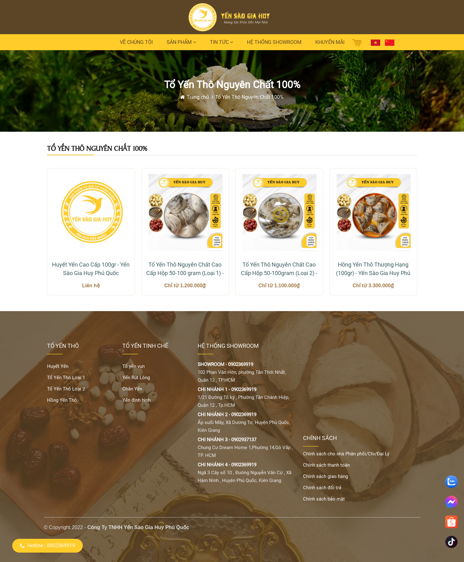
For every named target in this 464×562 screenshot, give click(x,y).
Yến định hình (136, 400)
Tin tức (221, 42)
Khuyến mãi (329, 42)
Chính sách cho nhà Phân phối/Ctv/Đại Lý (346, 454)
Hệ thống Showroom (274, 42)
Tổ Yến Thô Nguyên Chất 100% (249, 97)
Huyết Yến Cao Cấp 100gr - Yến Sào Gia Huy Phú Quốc (91, 268)
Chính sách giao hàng (325, 476)
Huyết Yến (57, 366)
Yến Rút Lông (136, 377)
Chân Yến (132, 389)
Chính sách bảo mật (324, 499)
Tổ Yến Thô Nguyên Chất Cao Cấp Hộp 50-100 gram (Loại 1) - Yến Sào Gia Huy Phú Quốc (185, 269)
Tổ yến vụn (133, 366)
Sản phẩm (181, 42)
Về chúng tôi (136, 42)
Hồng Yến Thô (62, 400)
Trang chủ (198, 97)
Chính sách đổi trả (322, 487)
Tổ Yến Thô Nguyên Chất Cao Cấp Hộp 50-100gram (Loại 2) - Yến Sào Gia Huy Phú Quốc (279, 269)
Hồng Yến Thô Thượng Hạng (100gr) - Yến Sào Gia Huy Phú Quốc (373, 269)
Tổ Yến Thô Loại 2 (66, 389)
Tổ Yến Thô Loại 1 (66, 377)
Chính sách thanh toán (326, 465)
